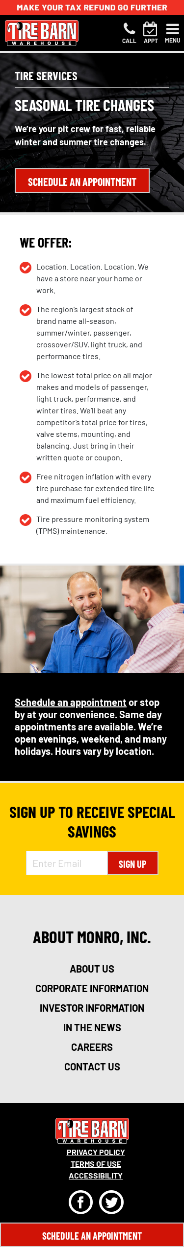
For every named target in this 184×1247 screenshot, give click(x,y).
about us (92, 969)
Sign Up (132, 864)
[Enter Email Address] (66, 863)
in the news (92, 1027)
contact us (92, 1066)
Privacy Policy (96, 1151)
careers (92, 1047)
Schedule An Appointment (92, 1236)
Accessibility (96, 1175)
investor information (92, 1008)
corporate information (92, 988)
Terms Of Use (96, 1163)
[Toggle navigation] (172, 33)
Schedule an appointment (71, 702)
